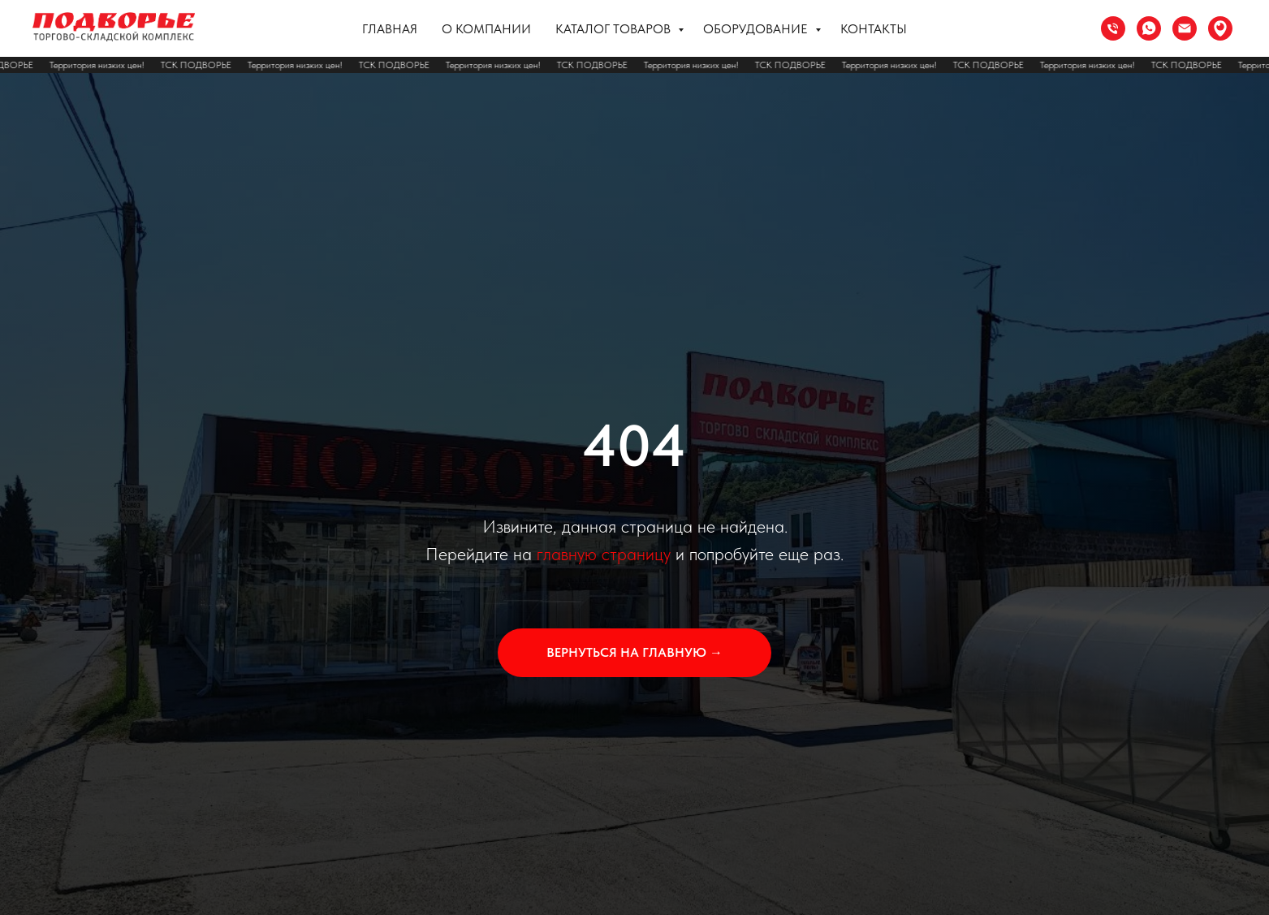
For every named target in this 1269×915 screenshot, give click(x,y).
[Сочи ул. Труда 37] (1220, 28)
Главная (389, 29)
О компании (486, 29)
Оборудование (757, 29)
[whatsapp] (1149, 28)
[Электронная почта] (1184, 28)
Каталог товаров (614, 29)
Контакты (873, 29)
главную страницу (604, 553)
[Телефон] (1113, 28)
